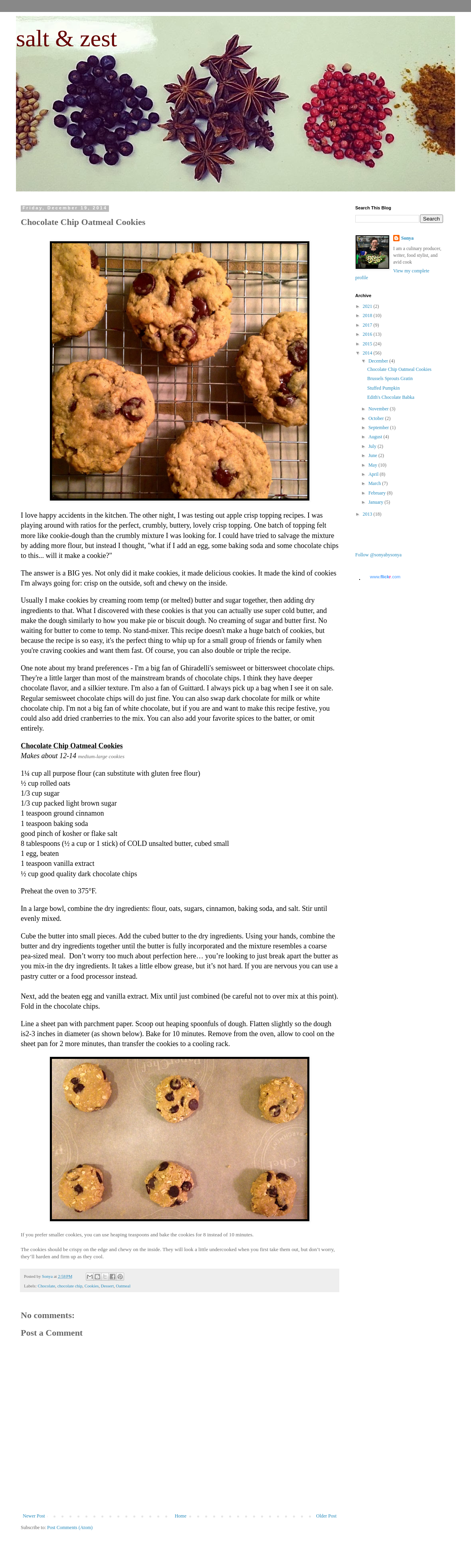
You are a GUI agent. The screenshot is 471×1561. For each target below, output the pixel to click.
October (376, 418)
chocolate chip (70, 1285)
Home (180, 1516)
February (377, 493)
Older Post (326, 1516)
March (375, 483)
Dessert (107, 1285)
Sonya (407, 238)
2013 (368, 514)
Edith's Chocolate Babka (390, 397)
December (378, 361)
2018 (368, 315)
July (373, 446)
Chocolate (46, 1285)
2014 (368, 353)
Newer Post (34, 1516)
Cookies (92, 1285)
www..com (385, 576)
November (379, 409)
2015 (368, 344)
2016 (368, 334)
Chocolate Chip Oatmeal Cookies (399, 369)
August (376, 437)
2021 (368, 306)
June (373, 455)
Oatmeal (123, 1285)
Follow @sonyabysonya (378, 555)
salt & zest (66, 38)
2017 (368, 325)
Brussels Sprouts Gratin (390, 378)
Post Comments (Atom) (70, 1527)
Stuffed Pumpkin (383, 388)
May (373, 465)
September (379, 427)
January (376, 502)
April (374, 474)
